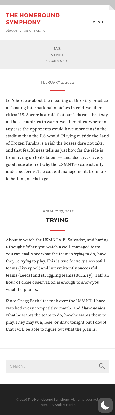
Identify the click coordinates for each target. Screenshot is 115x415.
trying (57, 219)
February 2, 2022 (57, 82)
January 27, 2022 (57, 211)
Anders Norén (65, 405)
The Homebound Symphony (33, 19)
